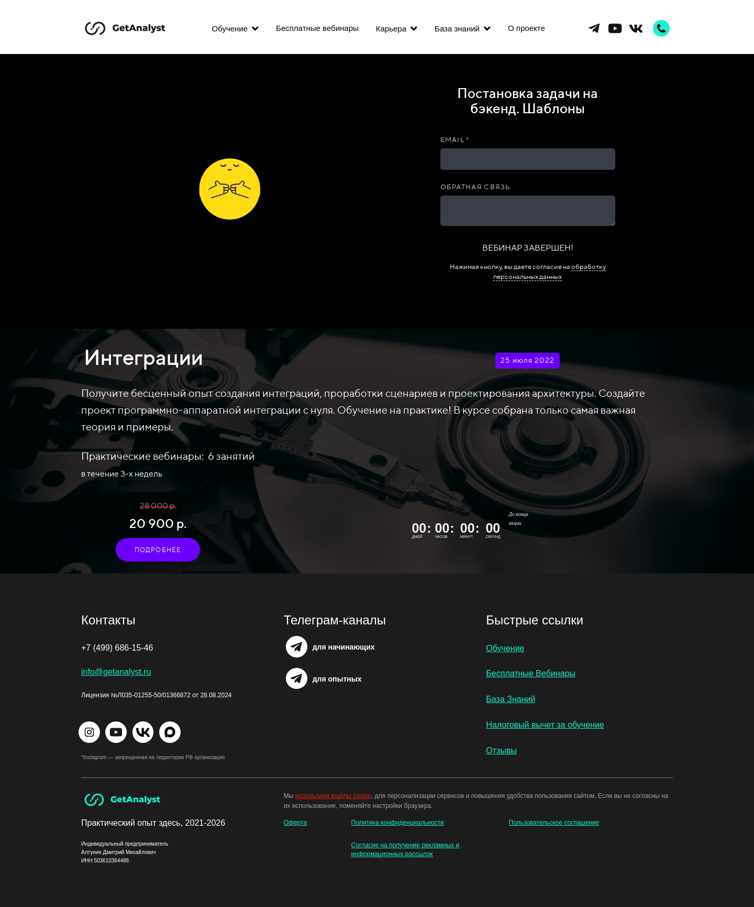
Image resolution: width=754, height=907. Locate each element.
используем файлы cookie (333, 796)
